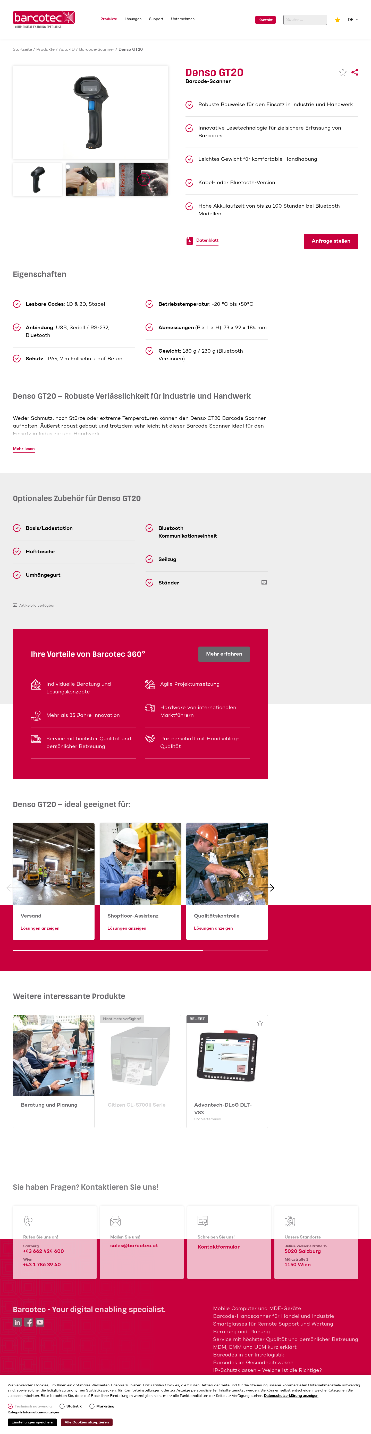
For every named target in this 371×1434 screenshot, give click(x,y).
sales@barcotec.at (134, 1246)
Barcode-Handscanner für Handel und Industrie (273, 1316)
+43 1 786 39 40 (42, 1265)
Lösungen (133, 19)
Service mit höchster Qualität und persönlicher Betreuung (285, 1340)
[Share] (354, 72)
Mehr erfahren (224, 654)
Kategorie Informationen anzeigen (33, 1412)
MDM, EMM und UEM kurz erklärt (255, 1347)
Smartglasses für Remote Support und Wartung (273, 1324)
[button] (14, 888)
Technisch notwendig (33, 1406)
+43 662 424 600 (43, 1251)
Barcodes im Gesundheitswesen (253, 1363)
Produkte (108, 19)
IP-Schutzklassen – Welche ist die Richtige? (267, 1370)
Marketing (105, 1406)
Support (156, 19)
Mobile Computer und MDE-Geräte (257, 1309)
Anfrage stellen (331, 241)
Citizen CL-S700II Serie (137, 1105)
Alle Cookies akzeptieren (87, 1422)
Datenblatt (207, 241)
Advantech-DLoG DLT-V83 (227, 1112)
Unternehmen (183, 19)
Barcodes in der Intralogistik (248, 1355)
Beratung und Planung (49, 1105)
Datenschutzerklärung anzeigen (291, 1396)
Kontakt (265, 20)
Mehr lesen (24, 448)
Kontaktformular (219, 1247)
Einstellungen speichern (32, 1422)
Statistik (74, 1406)
